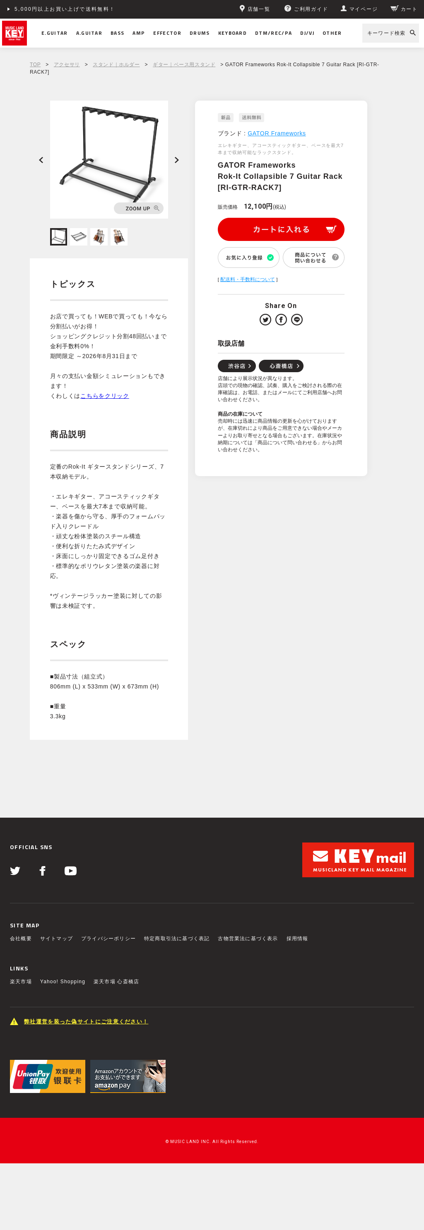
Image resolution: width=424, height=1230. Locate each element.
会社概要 (21, 938)
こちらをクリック (104, 395)
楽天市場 (21, 981)
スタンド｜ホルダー (116, 64)
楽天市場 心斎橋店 (116, 981)
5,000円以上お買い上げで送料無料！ (65, 9)
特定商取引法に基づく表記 (177, 938)
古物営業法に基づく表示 (248, 938)
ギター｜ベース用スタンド (184, 64)
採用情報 (297, 938)
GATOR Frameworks (277, 133)
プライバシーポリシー (108, 938)
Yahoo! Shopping (62, 981)
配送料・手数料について (247, 279)
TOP (35, 64)
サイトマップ (56, 938)
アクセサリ (67, 64)
